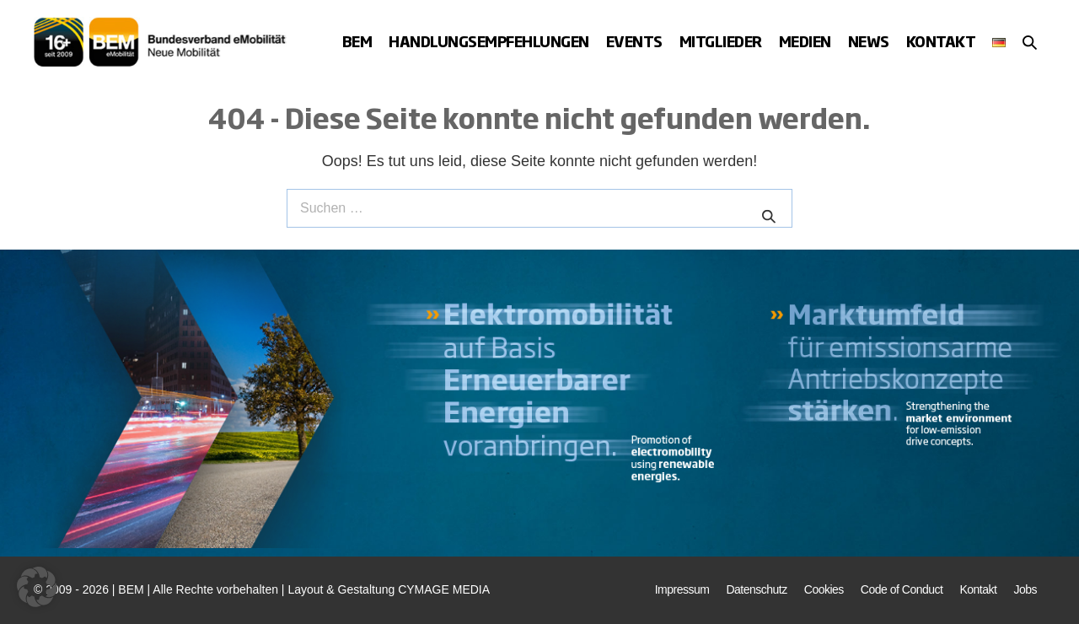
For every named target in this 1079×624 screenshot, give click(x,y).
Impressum (682, 589)
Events (634, 40)
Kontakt (941, 40)
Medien (805, 40)
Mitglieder (720, 40)
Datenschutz (756, 589)
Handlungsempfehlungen (489, 40)
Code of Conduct (902, 589)
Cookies (824, 589)
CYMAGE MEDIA (444, 589)
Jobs (1025, 589)
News (868, 40)
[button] (1029, 42)
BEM (357, 40)
